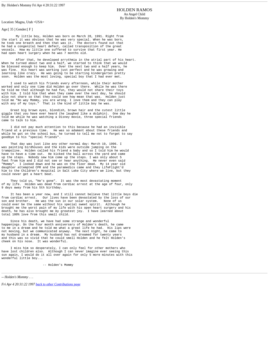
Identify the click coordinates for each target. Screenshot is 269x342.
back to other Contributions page (58, 336)
